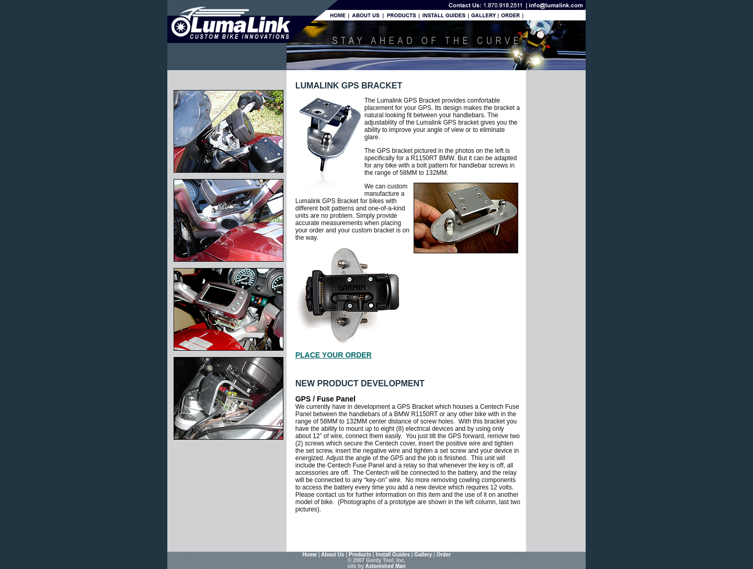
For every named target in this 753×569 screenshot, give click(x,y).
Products (360, 554)
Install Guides (392, 554)
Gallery (423, 554)
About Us (332, 554)
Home (309, 554)
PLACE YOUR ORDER (333, 355)
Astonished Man (385, 566)
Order (444, 554)
